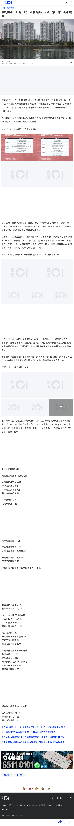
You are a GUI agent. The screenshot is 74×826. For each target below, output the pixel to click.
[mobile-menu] (2, 2)
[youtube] (61, 798)
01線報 (4, 805)
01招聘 (19, 805)
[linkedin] (66, 798)
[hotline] (37, 760)
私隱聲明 (59, 805)
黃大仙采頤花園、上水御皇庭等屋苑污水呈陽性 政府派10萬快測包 (33, 726)
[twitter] (71, 798)
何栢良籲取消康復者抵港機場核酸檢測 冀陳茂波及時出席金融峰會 (32, 742)
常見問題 (42, 805)
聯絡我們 (50, 805)
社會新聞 (10, 8)
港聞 (3, 8)
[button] (71, 63)
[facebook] (52, 798)
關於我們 (11, 805)
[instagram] (57, 798)
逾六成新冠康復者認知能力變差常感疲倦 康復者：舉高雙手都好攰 (32, 737)
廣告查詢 (27, 805)
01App (34, 805)
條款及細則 (5, 809)
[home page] (8, 2)
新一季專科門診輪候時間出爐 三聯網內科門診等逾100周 (28, 732)
